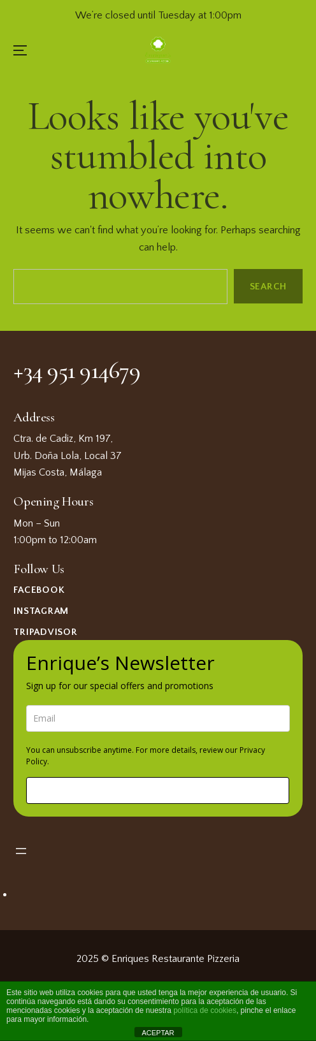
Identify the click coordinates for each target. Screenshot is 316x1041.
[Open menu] (21, 851)
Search (268, 286)
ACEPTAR (157, 1033)
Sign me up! (158, 790)
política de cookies (204, 1010)
